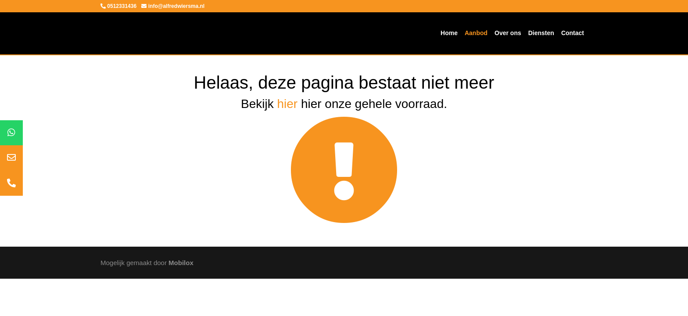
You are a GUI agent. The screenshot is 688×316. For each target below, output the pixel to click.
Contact (572, 32)
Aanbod (476, 32)
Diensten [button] (541, 32)
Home (449, 32)
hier (287, 104)
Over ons (507, 32)
